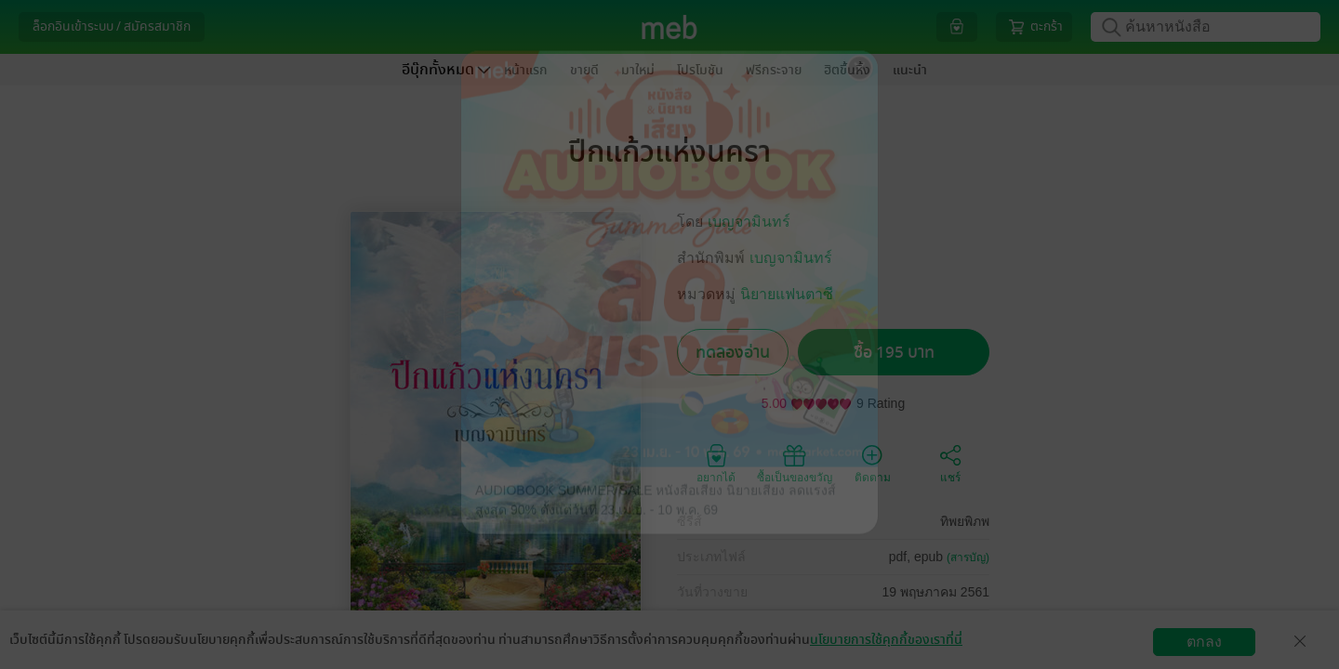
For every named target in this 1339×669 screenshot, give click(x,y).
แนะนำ (910, 70)
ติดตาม (873, 462)
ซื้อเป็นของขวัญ (794, 462)
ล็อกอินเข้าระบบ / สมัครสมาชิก (112, 26)
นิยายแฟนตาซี (786, 294)
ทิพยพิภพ (964, 521)
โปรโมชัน (700, 70)
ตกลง (1204, 641)
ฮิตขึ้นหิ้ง (847, 70)
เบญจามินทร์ (749, 222)
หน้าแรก (526, 70)
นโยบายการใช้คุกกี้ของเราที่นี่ (886, 639)
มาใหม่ (638, 70)
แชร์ (950, 462)
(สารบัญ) (968, 557)
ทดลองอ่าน (733, 352)
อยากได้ (716, 462)
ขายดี (584, 70)
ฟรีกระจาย (774, 70)
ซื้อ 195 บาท (894, 352)
